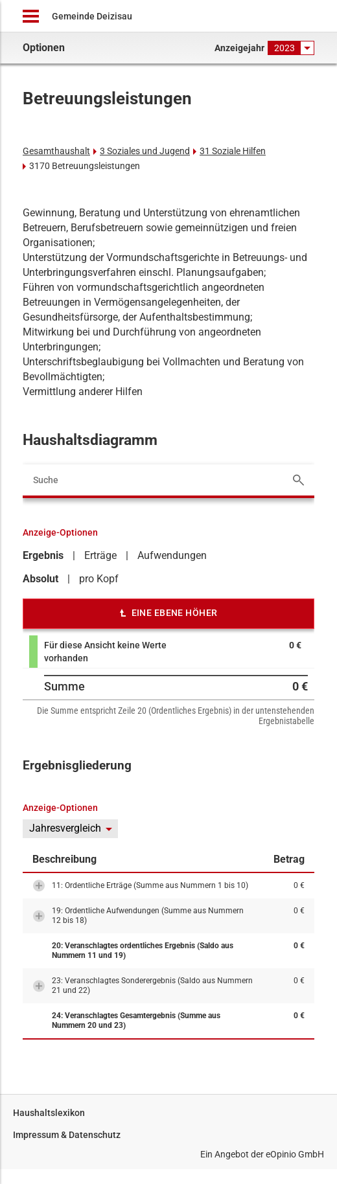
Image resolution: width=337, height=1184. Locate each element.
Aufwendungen (172, 555)
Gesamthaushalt (56, 151)
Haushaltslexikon (49, 1113)
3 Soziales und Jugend (145, 151)
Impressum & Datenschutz (67, 1135)
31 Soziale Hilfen (233, 151)
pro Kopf (99, 579)
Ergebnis (43, 555)
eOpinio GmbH (295, 1154)
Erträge (100, 555)
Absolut (40, 579)
